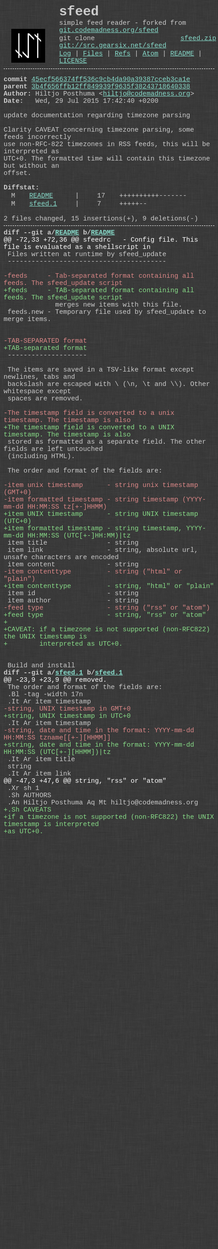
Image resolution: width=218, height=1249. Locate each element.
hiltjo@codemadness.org (146, 112)
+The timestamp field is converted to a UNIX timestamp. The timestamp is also (91, 530)
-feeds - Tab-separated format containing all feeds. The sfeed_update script (101, 340)
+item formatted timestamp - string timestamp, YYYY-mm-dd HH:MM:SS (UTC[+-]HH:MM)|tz (105, 656)
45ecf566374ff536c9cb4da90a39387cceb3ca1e (111, 94)
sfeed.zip (198, 46)
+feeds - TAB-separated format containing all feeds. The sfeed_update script (101, 358)
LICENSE (73, 73)
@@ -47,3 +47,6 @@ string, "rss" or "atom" (85, 967)
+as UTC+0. (23, 1030)
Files (93, 64)
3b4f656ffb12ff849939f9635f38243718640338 (111, 103)
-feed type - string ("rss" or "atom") (107, 750)
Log (65, 64)
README (182, 64)
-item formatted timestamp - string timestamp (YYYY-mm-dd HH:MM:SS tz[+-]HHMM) (105, 620)
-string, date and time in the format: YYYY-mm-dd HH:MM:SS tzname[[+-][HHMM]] (101, 909)
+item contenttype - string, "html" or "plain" (109, 723)
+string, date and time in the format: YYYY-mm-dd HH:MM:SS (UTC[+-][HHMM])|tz (101, 927)
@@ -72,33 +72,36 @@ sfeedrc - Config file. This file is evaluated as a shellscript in (103, 295)
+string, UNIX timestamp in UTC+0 (67, 886)
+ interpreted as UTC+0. (63, 795)
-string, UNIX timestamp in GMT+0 (67, 877)
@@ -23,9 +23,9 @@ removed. (55, 840)
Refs (122, 64)
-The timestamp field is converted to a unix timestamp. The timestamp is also (91, 512)
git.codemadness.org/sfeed (108, 36)
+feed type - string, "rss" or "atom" (105, 759)
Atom (150, 64)
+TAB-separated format (45, 426)
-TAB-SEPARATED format (45, 417)
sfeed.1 (43, 249)
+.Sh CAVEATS (27, 1003)
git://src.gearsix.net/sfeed (112, 55)
